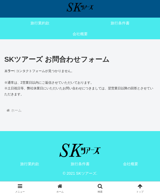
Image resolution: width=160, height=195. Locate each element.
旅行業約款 (29, 164)
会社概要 (130, 164)
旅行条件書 (80, 164)
